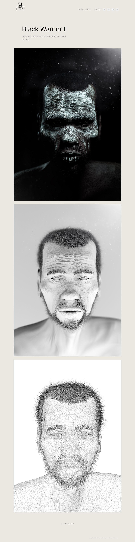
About (88, 9)
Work (81, 9)
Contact (97, 9)
